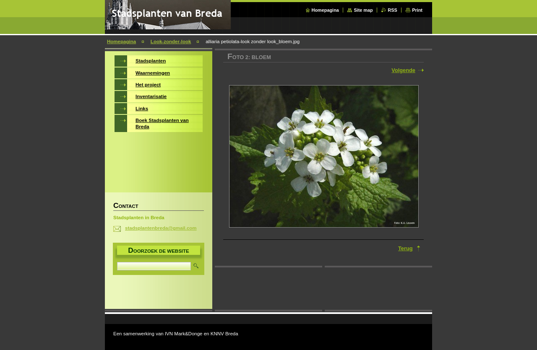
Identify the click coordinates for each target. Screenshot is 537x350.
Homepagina (325, 10)
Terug (405, 248)
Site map (363, 10)
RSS (392, 10)
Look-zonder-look (171, 41)
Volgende (403, 70)
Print (417, 10)
